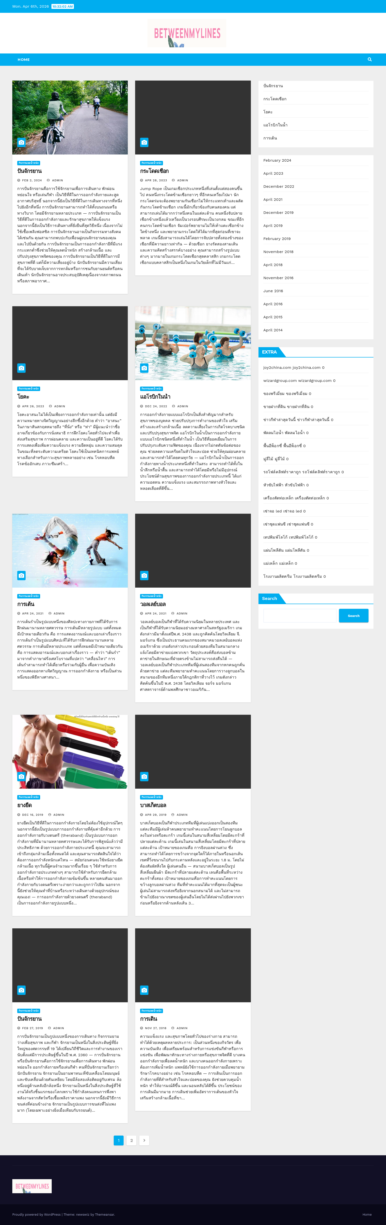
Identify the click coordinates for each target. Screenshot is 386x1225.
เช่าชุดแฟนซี (274, 524)
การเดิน (148, 1019)
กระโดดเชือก (154, 171)
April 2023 (273, 173)
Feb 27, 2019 (32, 1028)
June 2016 (273, 291)
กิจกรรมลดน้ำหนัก (29, 163)
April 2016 (273, 304)
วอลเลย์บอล (152, 604)
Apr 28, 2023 (156, 180)
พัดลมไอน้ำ (273, 432)
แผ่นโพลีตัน (273, 550)
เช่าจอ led (272, 511)
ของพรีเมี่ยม (274, 393)
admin (55, 180)
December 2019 (278, 212)
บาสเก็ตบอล (153, 805)
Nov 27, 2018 (155, 1028)
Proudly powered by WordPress (37, 1214)
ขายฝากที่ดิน (274, 406)
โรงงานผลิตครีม (277, 576)
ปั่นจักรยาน (29, 171)
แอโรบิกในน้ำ (155, 396)
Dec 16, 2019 (32, 815)
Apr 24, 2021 (33, 613)
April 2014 (273, 330)
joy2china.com (277, 367)
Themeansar (104, 1214)
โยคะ (23, 396)
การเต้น (25, 604)
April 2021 (273, 199)
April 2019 (273, 225)
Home (24, 59)
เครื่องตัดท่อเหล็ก (278, 498)
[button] (370, 59)
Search (269, 598)
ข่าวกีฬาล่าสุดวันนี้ (279, 419)
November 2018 (278, 251)
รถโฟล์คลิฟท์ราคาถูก (282, 472)
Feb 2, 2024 (32, 180)
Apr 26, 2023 (33, 406)
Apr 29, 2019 (156, 815)
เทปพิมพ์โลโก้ (275, 537)
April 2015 (273, 317)
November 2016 (278, 277)
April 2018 (273, 264)
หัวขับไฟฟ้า (273, 485)
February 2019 (277, 238)
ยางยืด (24, 805)
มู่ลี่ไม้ (268, 459)
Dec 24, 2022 (156, 406)
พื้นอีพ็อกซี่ (272, 445)
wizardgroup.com (280, 380)
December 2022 (278, 186)
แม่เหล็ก (270, 563)
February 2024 (277, 160)
